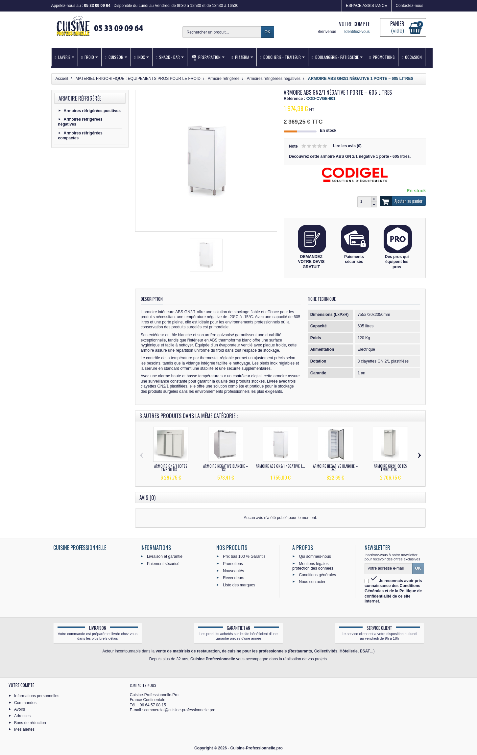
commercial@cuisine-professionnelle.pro (179, 710)
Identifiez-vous (356, 32)
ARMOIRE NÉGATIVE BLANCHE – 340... (335, 467)
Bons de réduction (30, 722)
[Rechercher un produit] (221, 32)
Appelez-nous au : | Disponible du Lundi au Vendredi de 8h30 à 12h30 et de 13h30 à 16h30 (145, 5)
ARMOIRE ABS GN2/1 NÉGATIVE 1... (280, 466)
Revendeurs (233, 578)
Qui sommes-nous (315, 556)
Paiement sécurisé (163, 563)
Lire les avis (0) (347, 146)
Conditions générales (317, 574)
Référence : (294, 98)
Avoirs (19, 709)
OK (267, 32)
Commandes (25, 702)
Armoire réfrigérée (80, 98)
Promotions (233, 563)
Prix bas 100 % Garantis (244, 556)
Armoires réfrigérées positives (92, 110)
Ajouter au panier (401, 201)
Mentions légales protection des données (312, 565)
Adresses (22, 716)
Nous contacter (312, 581)
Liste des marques (239, 585)
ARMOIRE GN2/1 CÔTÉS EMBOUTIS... (170, 467)
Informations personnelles (36, 696)
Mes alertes (24, 729)
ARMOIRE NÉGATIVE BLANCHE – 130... (225, 467)
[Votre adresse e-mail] (388, 568)
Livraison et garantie (164, 556)
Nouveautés (233, 570)
